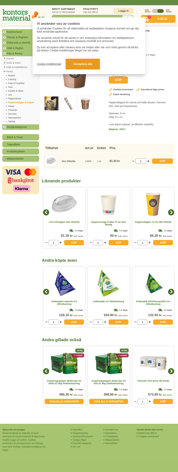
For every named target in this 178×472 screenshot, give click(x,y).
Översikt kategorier (82, 443)
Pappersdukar (14, 98)
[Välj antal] (140, 161)
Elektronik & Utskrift (18, 42)
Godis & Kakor (13, 62)
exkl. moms (147, 11)
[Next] (171, 212)
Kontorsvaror (14, 31)
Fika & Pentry (14, 53)
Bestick (11, 75)
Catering (12, 79)
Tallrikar (11, 121)
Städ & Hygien (15, 48)
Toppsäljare (13, 144)
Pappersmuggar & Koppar (21, 102)
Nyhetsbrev (111, 433)
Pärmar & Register (17, 37)
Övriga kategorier (17, 127)
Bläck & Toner (15, 137)
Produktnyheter (16, 151)
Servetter (12, 114)
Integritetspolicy (80, 433)
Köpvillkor (77, 429)
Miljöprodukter (15, 158)
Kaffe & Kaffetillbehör (16, 67)
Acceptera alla (82, 64)
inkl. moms (168, 11)
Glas (10, 87)
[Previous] (46, 212)
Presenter (12, 110)
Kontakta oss (111, 429)
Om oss (76, 446)
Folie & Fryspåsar (16, 83)
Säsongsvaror (14, 118)
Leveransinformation (83, 436)
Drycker (10, 58)
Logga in (123, 10)
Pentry (9, 71)
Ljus (10, 95)
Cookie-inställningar (49, 64)
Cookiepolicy (111, 436)
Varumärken (111, 443)
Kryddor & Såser (15, 91)
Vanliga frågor (80, 440)
